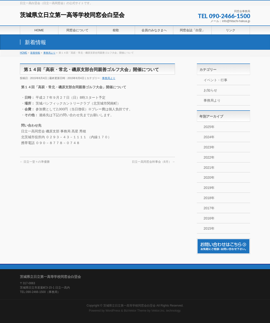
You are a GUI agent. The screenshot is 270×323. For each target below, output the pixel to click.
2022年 (209, 157)
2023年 (209, 147)
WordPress (112, 310)
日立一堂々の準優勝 (35, 161)
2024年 (209, 137)
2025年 (209, 127)
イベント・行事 (215, 80)
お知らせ (210, 90)
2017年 (209, 208)
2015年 (209, 228)
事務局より (108, 78)
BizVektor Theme (135, 310)
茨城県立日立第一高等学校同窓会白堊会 (72, 15)
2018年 (209, 198)
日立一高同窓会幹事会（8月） (153, 161)
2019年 (209, 188)
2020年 (209, 177)
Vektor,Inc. (158, 310)
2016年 (209, 218)
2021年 (209, 168)
